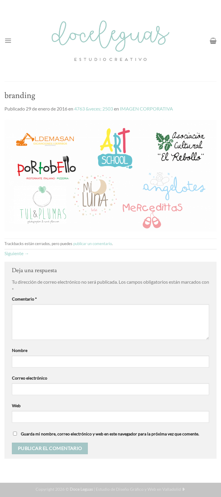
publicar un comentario (92, 243)
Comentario (24, 299)
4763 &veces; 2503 (93, 108)
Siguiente (16, 253)
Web (16, 405)
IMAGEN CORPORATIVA (146, 108)
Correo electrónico (29, 378)
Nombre (19, 350)
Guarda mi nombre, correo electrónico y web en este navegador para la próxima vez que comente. (110, 433)
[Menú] (8, 40)
